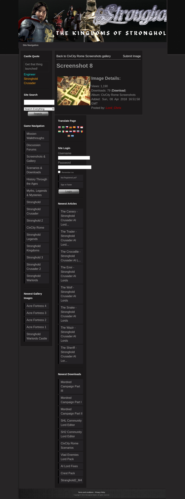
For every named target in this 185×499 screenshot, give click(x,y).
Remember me (68, 172)
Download (118, 90)
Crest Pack (68, 473)
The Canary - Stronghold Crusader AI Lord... (69, 218)
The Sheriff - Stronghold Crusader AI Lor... (69, 354)
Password (64, 162)
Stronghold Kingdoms (33, 248)
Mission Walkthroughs (35, 136)
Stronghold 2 (35, 220)
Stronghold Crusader (33, 211)
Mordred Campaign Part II (71, 411)
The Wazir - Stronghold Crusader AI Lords (68, 334)
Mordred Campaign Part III (70, 386)
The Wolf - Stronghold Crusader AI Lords (68, 294)
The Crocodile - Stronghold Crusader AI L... (71, 256)
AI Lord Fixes (69, 466)
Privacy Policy (100, 492)
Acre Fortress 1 (36, 327)
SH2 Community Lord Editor (71, 434)
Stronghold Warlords (33, 278)
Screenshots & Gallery (36, 158)
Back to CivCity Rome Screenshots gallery (83, 56)
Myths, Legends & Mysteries (37, 193)
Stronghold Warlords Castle (37, 336)
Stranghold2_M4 (71, 480)
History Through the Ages (37, 181)
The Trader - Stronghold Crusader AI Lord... (69, 238)
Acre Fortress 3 (36, 313)
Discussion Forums (33, 147)
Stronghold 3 (35, 257)
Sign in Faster (66, 185)
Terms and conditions (85, 492)
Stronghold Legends (33, 237)
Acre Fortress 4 (36, 305)
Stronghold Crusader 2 (34, 266)
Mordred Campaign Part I (71, 400)
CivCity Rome (35, 227)
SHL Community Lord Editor (71, 422)
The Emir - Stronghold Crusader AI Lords (68, 274)
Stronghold (33, 202)
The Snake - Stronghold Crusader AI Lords (68, 314)
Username (64, 153)
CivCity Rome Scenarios (69, 445)
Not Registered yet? (69, 178)
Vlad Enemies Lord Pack (70, 457)
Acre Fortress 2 (36, 320)
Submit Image (132, 56)
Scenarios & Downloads (34, 170)
